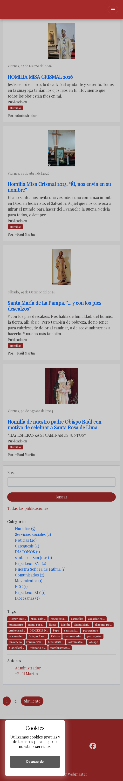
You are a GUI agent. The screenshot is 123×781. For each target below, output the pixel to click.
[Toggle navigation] (113, 9)
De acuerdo (35, 762)
